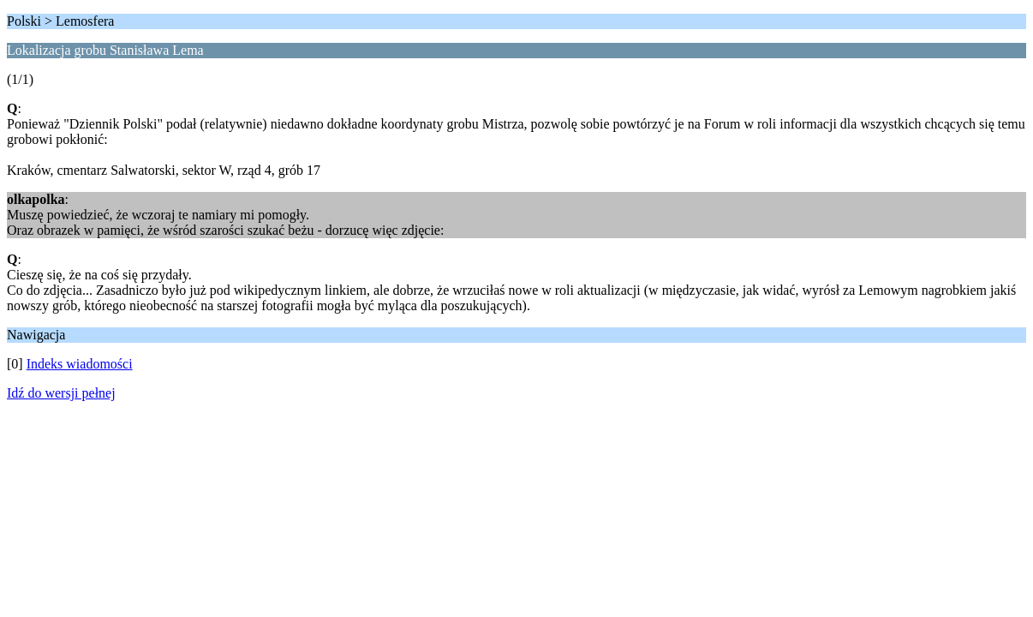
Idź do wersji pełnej (61, 393)
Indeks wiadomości (80, 363)
